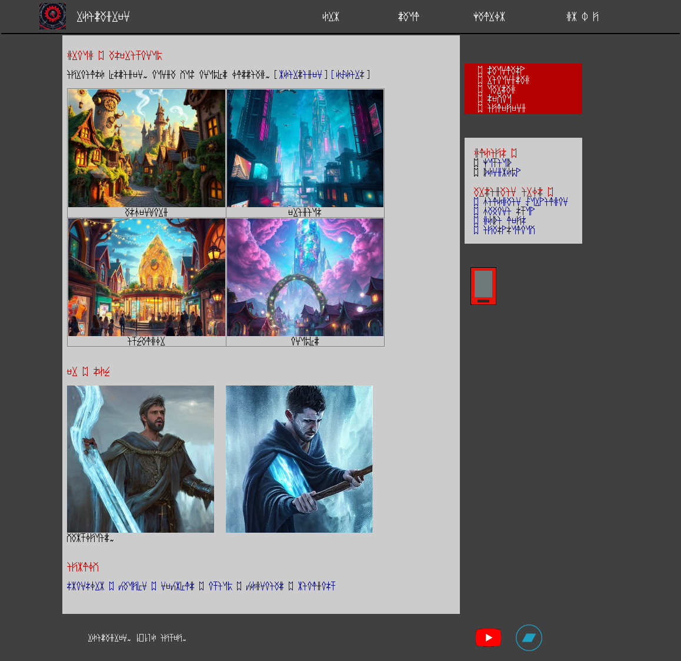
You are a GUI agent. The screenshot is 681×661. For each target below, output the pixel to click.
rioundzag (509, 79)
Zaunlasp (506, 70)
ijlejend (507, 107)
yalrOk (489, 16)
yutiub (497, 162)
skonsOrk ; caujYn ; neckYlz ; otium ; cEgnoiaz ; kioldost (201, 585)
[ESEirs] (350, 74)
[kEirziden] (301, 74)
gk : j (582, 16)
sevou (500, 98)
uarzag (502, 89)
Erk (331, 16)
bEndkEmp (502, 172)
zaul (408, 16)
